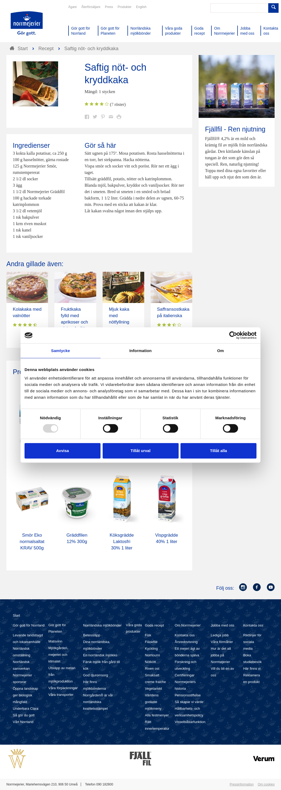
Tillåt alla (218, 450)
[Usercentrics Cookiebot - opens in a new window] (233, 335)
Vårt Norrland (23, 722)
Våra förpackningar (63, 688)
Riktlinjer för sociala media (252, 642)
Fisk (148, 635)
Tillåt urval (141, 450)
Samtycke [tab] (60, 350)
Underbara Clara (25, 709)
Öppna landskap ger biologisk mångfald (25, 695)
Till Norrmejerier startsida (27, 23)
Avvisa (62, 450)
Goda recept (154, 625)
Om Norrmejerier (187, 625)
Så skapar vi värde (189, 702)
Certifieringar (184, 675)
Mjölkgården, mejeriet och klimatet (58, 654)
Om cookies (266, 784)
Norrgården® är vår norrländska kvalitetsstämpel (98, 702)
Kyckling (151, 649)
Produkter (124, 7)
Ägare (72, 7)
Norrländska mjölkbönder (102, 625)
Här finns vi (251, 669)
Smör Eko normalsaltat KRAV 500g (32, 541)
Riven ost (152, 669)
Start (16, 615)
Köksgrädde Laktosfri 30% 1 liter (122, 541)
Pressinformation (242, 784)
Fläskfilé (151, 642)
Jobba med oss (222, 625)
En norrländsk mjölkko (100, 655)
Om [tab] (220, 350)
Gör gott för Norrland (29, 625)
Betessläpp (91, 635)
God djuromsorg (95, 675)
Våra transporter (61, 695)
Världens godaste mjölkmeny (153, 702)
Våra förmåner (222, 642)
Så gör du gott (24, 715)
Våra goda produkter (134, 628)
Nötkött (150, 662)
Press (109, 7)
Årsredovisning (186, 642)
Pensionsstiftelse (188, 695)
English (141, 7)
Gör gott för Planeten (57, 628)
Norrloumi (152, 655)
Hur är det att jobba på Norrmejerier (221, 655)
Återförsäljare (90, 7)
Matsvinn (55, 641)
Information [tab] (140, 350)
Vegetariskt (153, 689)
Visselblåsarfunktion (190, 722)
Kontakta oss (185, 635)
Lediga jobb (220, 635)
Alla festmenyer (157, 715)
